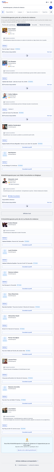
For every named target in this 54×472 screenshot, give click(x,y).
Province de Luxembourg (8, 25)
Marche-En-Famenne (44, 25)
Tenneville (34, 25)
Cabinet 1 (4, 45)
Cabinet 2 (10, 109)
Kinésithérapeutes (23, 465)
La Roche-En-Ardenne (23, 25)
